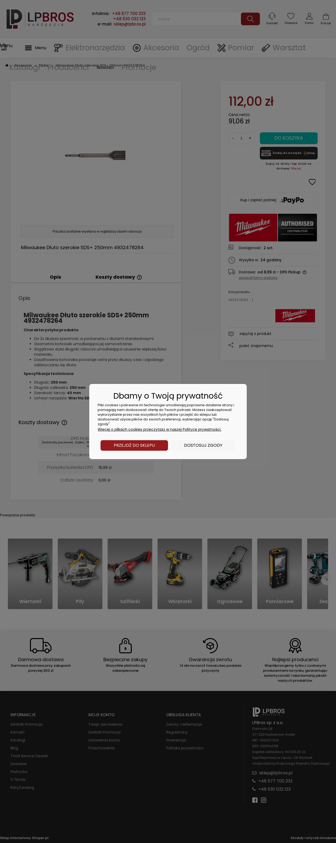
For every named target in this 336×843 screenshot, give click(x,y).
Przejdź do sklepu (134, 445)
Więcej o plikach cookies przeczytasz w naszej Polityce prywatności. (159, 429)
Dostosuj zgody (203, 445)
